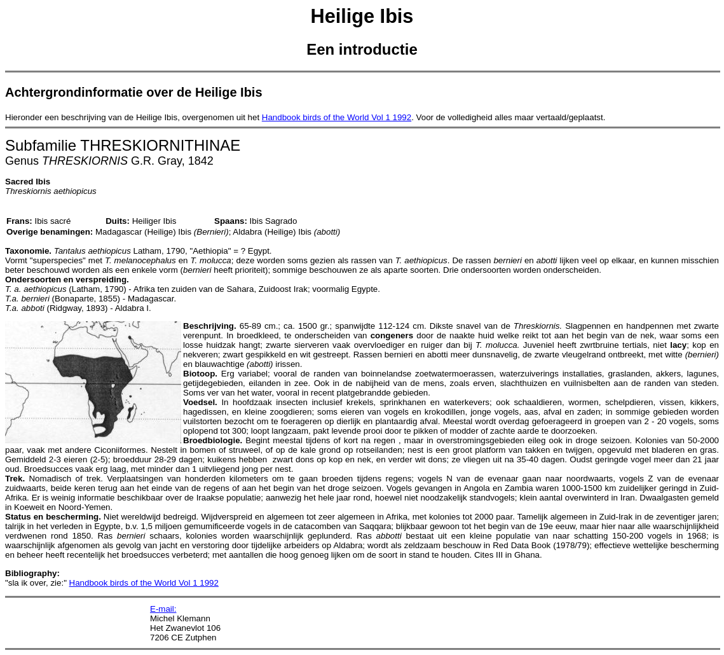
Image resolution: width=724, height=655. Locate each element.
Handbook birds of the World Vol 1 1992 (336, 117)
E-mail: (163, 609)
